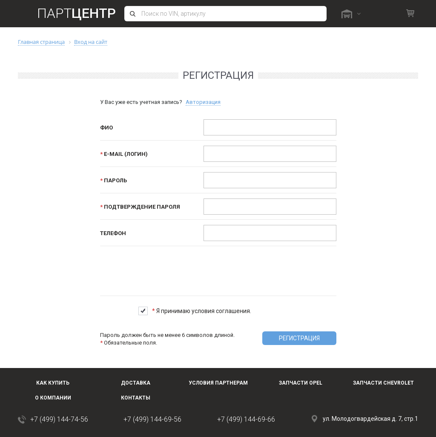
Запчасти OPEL (300, 383)
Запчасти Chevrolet (383, 383)
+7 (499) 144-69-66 (246, 419)
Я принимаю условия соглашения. (201, 311)
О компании (53, 398)
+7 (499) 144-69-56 (152, 419)
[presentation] (268, 268)
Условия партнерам (218, 383)
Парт (76, 13)
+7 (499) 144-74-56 (59, 419)
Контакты (135, 398)
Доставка (135, 383)
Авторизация (203, 102)
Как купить (52, 383)
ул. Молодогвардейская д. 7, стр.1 (370, 418)
